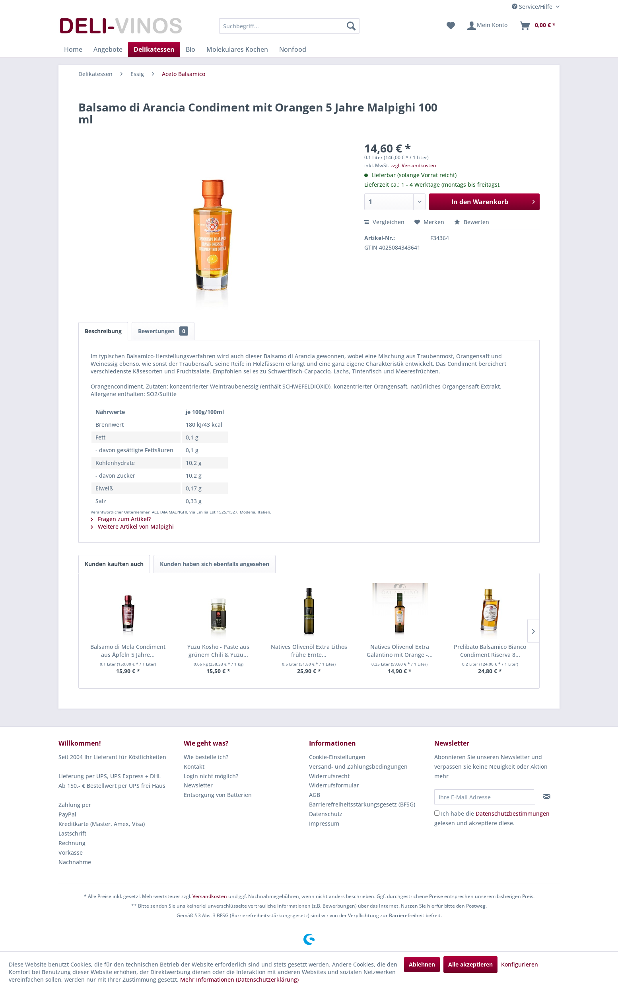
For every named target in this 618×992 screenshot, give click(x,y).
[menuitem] (289, 26)
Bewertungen (163, 331)
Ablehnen (422, 964)
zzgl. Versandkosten (413, 165)
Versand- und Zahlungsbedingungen (358, 766)
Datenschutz (325, 814)
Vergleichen (384, 222)
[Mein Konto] (487, 26)
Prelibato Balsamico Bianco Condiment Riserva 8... (490, 650)
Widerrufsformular (334, 785)
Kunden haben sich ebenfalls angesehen (214, 564)
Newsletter (198, 785)
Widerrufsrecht (329, 776)
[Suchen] (351, 26)
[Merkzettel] (451, 26)
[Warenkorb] (537, 26)
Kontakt (194, 766)
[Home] (73, 49)
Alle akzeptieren (470, 964)
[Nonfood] (293, 49)
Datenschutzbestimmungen (513, 813)
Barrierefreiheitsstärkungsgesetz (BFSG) (362, 804)
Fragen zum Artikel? (121, 519)
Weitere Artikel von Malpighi (132, 526)
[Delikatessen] (154, 49)
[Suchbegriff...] (289, 26)
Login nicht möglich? (211, 776)
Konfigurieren (519, 964)
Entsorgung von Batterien (218, 795)
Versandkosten (209, 896)
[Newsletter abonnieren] (546, 796)
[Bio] (190, 49)
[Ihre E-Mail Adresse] (484, 797)
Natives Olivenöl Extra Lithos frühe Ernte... (309, 650)
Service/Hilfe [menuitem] (533, 6)
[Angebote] (108, 49)
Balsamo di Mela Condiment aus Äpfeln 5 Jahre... (127, 650)
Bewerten (471, 222)
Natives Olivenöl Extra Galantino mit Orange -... (400, 650)
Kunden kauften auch (114, 564)
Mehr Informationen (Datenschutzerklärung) (239, 979)
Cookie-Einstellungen (337, 757)
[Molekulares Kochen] (237, 49)
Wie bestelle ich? (206, 757)
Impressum (324, 823)
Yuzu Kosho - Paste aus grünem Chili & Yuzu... (218, 650)
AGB (314, 795)
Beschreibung (103, 331)
